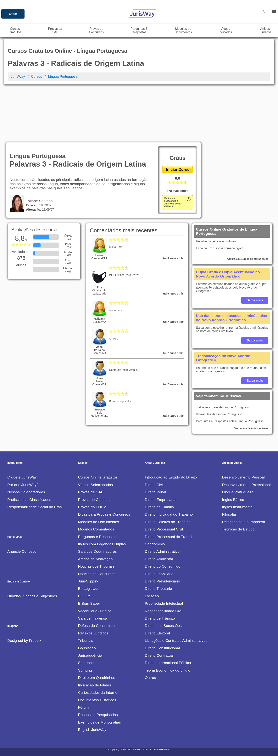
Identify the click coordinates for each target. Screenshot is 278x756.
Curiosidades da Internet (98, 692)
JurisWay (18, 76)
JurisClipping (88, 581)
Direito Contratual (159, 655)
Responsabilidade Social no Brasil (35, 507)
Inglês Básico (233, 500)
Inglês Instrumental (237, 507)
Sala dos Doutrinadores (97, 551)
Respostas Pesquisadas (98, 715)
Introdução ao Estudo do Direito (171, 477)
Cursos (36, 76)
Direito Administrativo (162, 551)
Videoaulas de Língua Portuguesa (219, 414)
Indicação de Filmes (94, 685)
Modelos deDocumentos (183, 30)
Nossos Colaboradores (26, 492)
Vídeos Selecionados (95, 485)
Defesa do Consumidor (97, 626)
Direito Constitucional (162, 648)
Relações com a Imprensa (243, 522)
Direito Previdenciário (162, 581)
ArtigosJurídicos (265, 30)
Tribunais (85, 641)
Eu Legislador (89, 589)
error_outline (188, 199)
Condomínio (155, 544)
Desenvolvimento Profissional (246, 485)
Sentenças (87, 663)
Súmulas (85, 670)
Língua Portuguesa (62, 76)
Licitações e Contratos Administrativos (176, 641)
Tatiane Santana (38, 201)
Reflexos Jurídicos (93, 633)
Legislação (87, 648)
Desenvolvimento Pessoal (243, 477)
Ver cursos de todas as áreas (251, 428)
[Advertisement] (139, 113)
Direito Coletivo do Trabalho (168, 522)
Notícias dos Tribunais (96, 566)
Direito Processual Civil (164, 529)
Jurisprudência (90, 655)
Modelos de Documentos (98, 522)
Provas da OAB (90, 492)
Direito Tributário (158, 589)
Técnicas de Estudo (238, 529)
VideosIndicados (225, 30)
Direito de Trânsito (160, 618)
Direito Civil (154, 485)
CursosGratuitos (15, 30)
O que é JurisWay (22, 477)
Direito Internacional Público (168, 663)
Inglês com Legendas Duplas (102, 544)
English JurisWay (92, 730)
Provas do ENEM (92, 507)
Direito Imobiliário (159, 574)
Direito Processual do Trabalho (170, 537)
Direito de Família (159, 507)
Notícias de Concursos (96, 574)
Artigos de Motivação (95, 559)
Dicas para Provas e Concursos (104, 514)
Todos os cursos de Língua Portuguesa (223, 407)
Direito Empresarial (160, 500)
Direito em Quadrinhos (96, 678)
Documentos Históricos (97, 700)
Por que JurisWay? (22, 485)
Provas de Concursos (95, 500)
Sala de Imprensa (92, 618)
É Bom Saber (89, 603)
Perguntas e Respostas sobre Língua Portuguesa (230, 421)
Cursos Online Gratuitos (98, 477)
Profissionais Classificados (29, 500)
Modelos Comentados (96, 529)
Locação (152, 596)
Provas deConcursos (96, 30)
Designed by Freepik (24, 641)
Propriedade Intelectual (164, 603)
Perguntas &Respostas (139, 30)
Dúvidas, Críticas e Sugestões (32, 596)
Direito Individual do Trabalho (169, 514)
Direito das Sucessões (163, 626)
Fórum (83, 707)
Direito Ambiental (159, 559)
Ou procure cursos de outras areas (247, 258)
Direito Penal (155, 492)
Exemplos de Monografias (99, 722)
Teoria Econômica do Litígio (167, 670)
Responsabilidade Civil (163, 611)
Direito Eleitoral (157, 633)
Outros (150, 678)
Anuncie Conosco (21, 551)
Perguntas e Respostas (97, 537)
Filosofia (229, 514)
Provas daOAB (55, 30)
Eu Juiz (84, 596)
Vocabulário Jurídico (94, 611)
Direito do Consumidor (163, 566)
